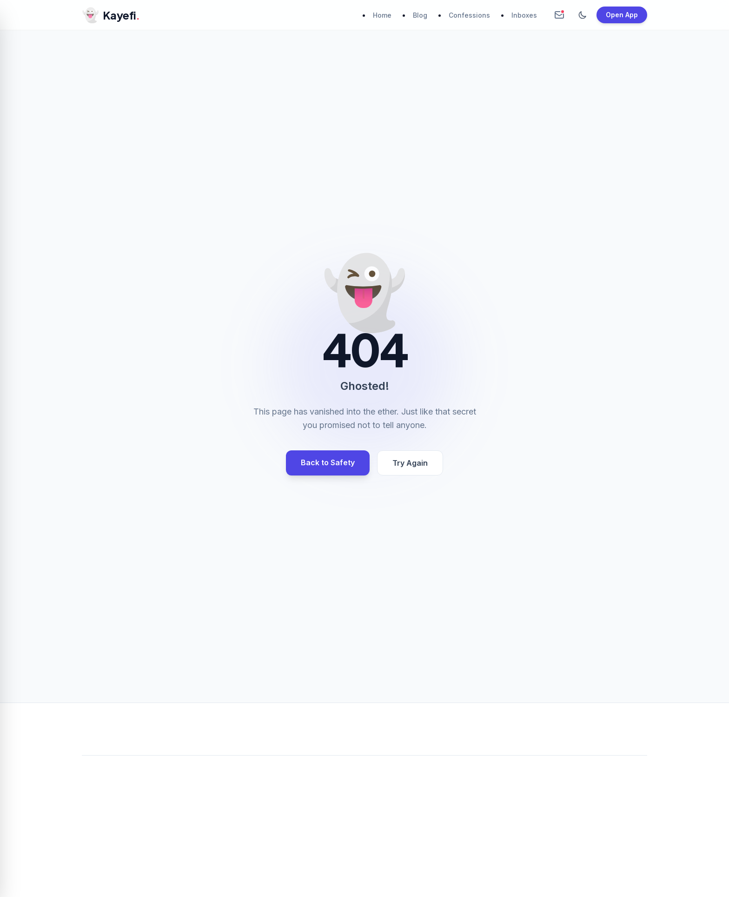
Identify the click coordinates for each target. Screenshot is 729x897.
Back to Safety (328, 462)
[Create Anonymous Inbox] (559, 15)
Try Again (410, 463)
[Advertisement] (364, 832)
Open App (622, 15)
